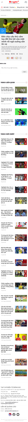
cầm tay (7, 54)
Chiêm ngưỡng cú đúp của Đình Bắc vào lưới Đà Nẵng (7, 153)
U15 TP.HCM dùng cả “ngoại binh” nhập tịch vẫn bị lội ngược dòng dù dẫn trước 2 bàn (7, 373)
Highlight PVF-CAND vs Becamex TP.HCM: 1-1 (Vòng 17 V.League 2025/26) (7, 164)
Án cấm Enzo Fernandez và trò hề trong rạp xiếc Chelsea (7, 261)
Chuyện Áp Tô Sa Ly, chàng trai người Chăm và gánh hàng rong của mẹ (7, 225)
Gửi (24, 72)
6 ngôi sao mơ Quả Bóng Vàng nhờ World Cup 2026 (7, 361)
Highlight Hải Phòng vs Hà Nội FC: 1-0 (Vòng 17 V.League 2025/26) (7, 177)
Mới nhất (6, 7)
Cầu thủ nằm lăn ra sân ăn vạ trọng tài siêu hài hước (6, 110)
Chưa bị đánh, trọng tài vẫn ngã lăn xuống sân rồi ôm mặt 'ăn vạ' (7, 89)
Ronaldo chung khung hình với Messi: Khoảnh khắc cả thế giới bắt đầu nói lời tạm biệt (7, 349)
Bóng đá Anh (21, 7)
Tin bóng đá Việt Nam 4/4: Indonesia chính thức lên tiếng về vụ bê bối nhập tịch (7, 237)
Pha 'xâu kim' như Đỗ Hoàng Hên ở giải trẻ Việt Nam (7, 297)
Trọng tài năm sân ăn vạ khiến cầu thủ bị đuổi (7, 99)
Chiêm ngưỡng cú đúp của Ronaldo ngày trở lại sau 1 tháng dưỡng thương (7, 286)
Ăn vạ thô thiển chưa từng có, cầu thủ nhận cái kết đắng (7, 121)
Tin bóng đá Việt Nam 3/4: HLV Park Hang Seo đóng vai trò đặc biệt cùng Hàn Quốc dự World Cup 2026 (7, 324)
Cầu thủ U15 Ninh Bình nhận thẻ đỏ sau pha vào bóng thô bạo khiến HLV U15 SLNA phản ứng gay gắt (7, 310)
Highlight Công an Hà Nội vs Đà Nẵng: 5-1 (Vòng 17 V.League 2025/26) (7, 141)
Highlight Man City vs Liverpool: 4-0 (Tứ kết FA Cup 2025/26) (7, 188)
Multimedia (3, 15)
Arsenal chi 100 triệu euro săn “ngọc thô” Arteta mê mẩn (7, 336)
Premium (13, 7)
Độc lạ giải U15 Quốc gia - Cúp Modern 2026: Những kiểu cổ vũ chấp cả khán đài (7, 213)
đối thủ (13, 54)
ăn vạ (21, 54)
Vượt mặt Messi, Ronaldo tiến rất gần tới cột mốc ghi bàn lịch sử (7, 200)
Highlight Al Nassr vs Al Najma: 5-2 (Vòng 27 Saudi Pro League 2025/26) (7, 273)
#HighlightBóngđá (17, 10)
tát (17, 54)
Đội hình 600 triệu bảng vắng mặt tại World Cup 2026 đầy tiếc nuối (7, 250)
